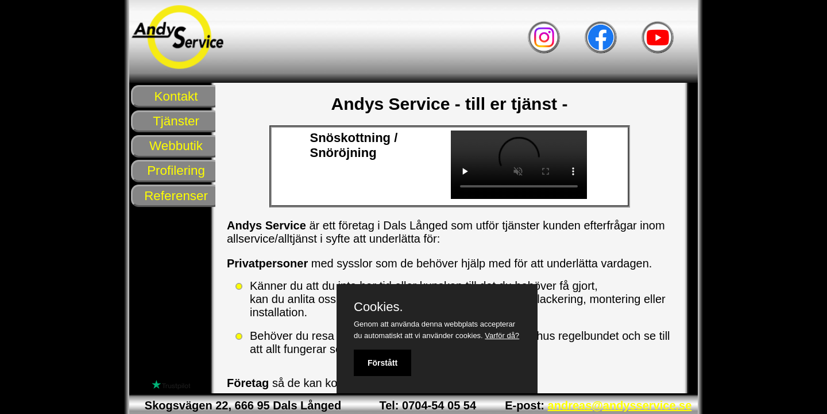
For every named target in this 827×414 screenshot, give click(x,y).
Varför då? (502, 335)
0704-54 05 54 (439, 405)
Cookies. (378, 307)
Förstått (382, 362)
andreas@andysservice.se (620, 405)
